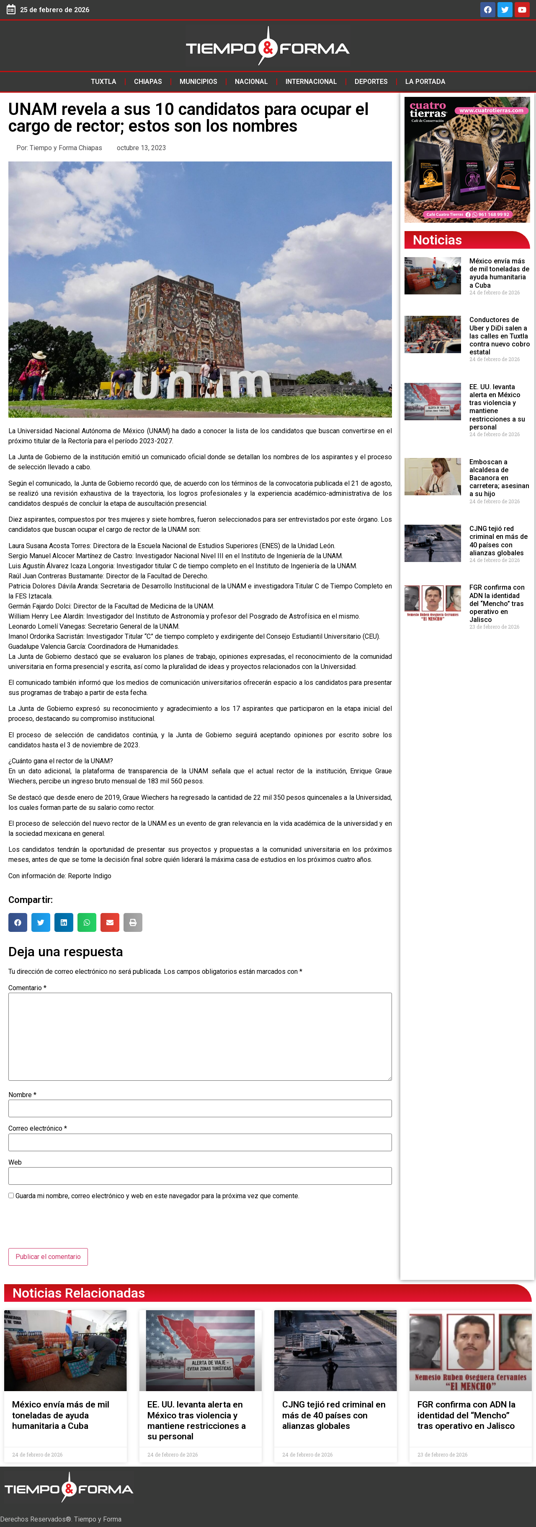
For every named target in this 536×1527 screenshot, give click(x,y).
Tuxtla (103, 82)
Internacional (311, 82)
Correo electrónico (37, 1128)
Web (15, 1162)
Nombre (22, 1095)
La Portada (425, 82)
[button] (17, 922)
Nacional (251, 82)
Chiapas (148, 82)
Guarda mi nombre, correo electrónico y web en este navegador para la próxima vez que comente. (157, 1196)
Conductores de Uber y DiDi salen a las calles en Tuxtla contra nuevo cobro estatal (499, 336)
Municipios (198, 82)
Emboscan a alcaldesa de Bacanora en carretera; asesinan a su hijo (499, 478)
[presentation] (72, 1227)
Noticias (437, 240)
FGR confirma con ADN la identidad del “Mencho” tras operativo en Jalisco (497, 603)
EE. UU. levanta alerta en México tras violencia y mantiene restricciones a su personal (497, 407)
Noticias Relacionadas (79, 1293)
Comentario (27, 988)
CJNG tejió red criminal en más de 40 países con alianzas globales (498, 541)
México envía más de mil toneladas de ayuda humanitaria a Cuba (499, 273)
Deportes (371, 82)
